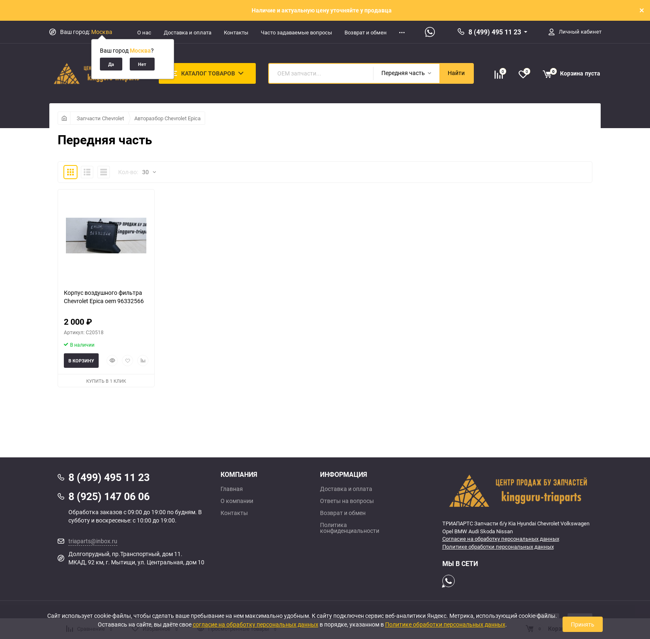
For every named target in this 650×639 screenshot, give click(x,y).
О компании (237, 501)
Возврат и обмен (365, 32)
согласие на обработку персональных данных (255, 624)
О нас (144, 32)
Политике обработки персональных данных (498, 546)
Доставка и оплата (187, 32)
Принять (582, 624)
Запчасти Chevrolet (100, 118)
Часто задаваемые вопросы (296, 32)
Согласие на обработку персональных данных (500, 538)
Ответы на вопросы (347, 501)
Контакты (236, 32)
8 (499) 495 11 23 (494, 31)
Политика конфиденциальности (349, 528)
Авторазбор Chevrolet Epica (167, 118)
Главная (232, 489)
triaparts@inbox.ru (92, 541)
